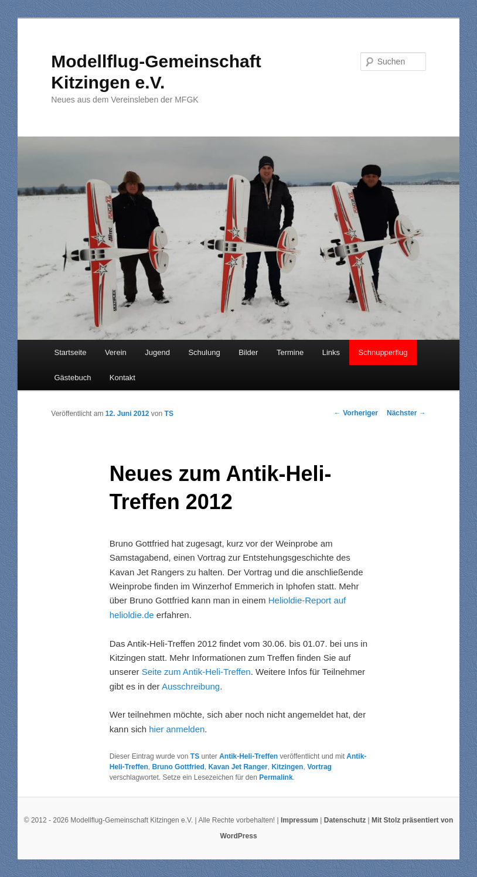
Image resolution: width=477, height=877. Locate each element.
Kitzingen (287, 767)
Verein (116, 352)
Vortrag (319, 767)
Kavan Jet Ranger (237, 767)
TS (169, 414)
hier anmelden (177, 729)
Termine (290, 352)
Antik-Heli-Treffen (248, 756)
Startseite (70, 352)
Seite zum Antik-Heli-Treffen (196, 672)
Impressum (299, 820)
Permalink (275, 777)
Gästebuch (72, 377)
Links (331, 352)
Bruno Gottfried (178, 767)
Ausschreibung (191, 686)
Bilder (248, 352)
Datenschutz (345, 820)
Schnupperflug (383, 352)
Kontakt (122, 377)
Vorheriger (356, 413)
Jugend (157, 352)
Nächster (406, 413)
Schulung (204, 352)
